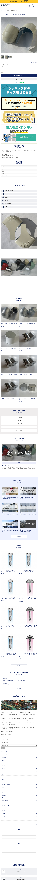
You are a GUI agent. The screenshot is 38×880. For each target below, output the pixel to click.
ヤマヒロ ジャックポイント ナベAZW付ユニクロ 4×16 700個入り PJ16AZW (28, 599)
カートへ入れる (19, 75)
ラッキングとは (19, 430)
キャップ (3, 776)
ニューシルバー (4, 816)
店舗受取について (6, 207)
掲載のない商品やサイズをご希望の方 (10, 684)
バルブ (3, 771)
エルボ (3, 760)
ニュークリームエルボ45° (19, 417)
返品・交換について (6, 203)
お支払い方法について (7, 194)
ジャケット (4, 757)
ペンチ (3, 792)
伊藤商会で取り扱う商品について (9, 191)
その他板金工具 (4, 795)
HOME (2, 10)
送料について (5, 200)
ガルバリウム (4, 810)
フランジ (3, 768)
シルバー (3, 813)
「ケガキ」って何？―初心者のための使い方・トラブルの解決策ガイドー (10, 498)
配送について (5, 197)
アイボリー (4, 819)
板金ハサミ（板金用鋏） (6, 784)
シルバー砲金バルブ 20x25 (7, 398)
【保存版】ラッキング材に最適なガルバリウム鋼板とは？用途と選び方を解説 (28, 531)
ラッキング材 (19, 423)
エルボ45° (19, 427)
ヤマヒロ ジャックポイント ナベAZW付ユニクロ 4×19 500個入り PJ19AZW (28, 627)
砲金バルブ (4, 774)
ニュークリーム (19, 420)
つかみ (3, 787)
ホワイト (3, 824)
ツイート (16, 82)
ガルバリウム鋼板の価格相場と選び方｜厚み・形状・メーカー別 (28, 498)
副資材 (3, 779)
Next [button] (36, 35)
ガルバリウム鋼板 (5, 800)
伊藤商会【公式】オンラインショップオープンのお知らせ (14, 680)
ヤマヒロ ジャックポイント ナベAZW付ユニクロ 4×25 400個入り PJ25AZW (28, 655)
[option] (19, 36)
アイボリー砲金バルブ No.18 (26, 348)
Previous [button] (2, 35)
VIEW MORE (19, 536)
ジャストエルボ (4, 765)
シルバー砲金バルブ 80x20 (25, 374)
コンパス (3, 790)
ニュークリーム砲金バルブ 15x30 (9, 374)
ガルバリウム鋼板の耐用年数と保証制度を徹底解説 (10, 531)
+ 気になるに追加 (18, 79)
